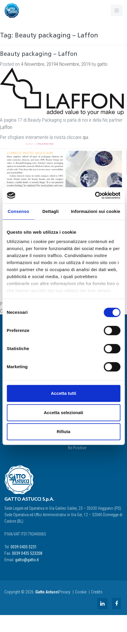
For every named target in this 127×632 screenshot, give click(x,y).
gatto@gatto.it (27, 559)
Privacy (64, 592)
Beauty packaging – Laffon (38, 54)
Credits (96, 592)
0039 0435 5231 (24, 547)
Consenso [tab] (18, 211)
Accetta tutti (63, 393)
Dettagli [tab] (50, 211)
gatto (102, 64)
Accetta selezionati (63, 412)
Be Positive (77, 447)
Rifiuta (63, 431)
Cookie (80, 592)
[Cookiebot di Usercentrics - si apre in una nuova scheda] (94, 195)
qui (85, 137)
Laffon (6, 127)
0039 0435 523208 (27, 553)
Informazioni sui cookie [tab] (95, 211)
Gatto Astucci (47, 592)
